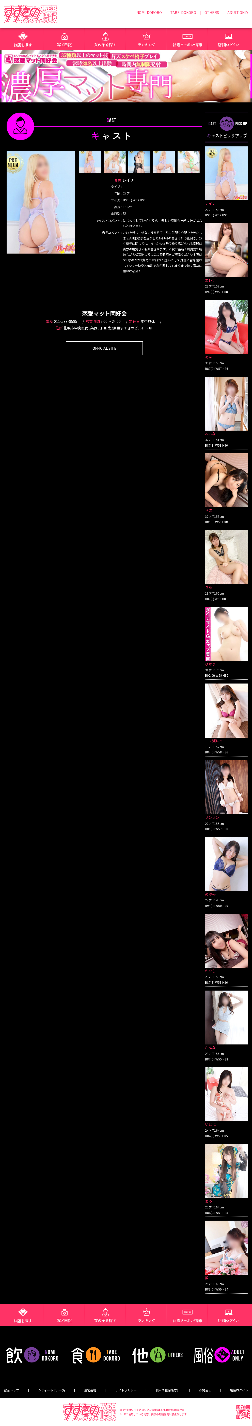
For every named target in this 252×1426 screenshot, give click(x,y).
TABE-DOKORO (183, 12)
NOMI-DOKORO (149, 12)
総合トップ (11, 1390)
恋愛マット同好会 (104, 313)
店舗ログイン (239, 1390)
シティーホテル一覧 (51, 1390)
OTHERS (211, 12)
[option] (41, 202)
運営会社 (90, 1390)
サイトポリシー (126, 1390)
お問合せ (205, 1390)
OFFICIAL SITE (104, 348)
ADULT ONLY (237, 12)
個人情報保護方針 (167, 1390)
